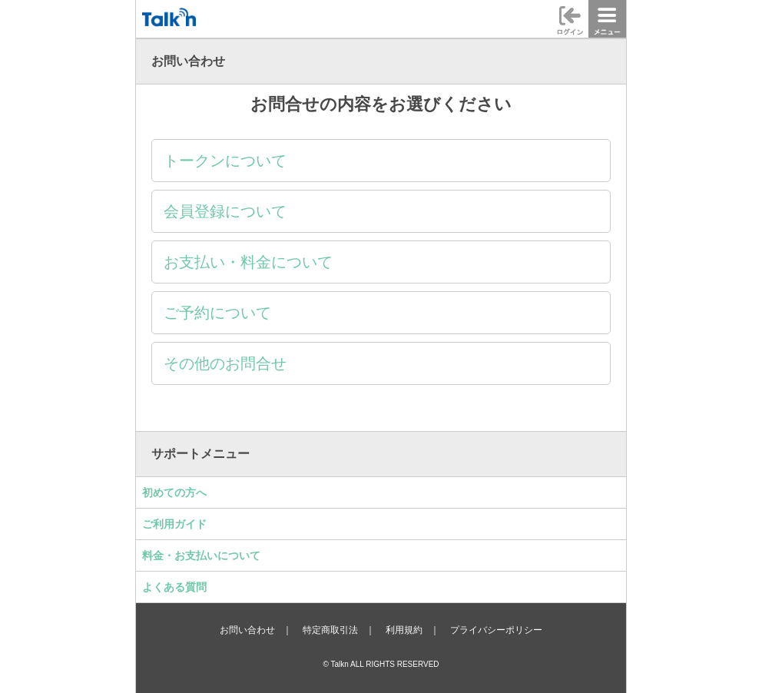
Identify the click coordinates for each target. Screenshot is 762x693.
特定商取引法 (330, 630)
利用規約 (404, 630)
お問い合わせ (247, 630)
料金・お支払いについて (201, 555)
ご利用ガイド (174, 524)
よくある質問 (174, 587)
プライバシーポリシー (496, 630)
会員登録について (225, 211)
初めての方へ (174, 492)
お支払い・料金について (248, 262)
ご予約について (217, 312)
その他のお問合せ (225, 363)
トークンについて (225, 160)
